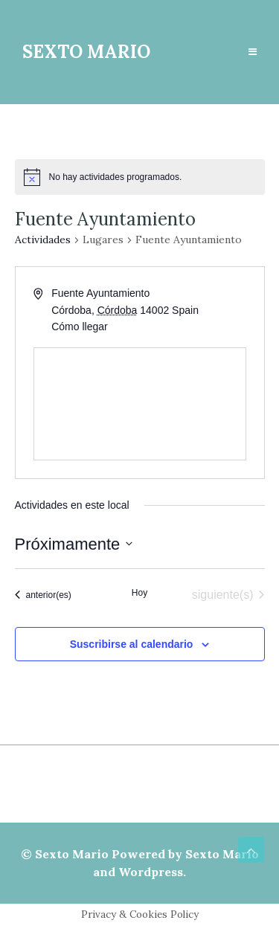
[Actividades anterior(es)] (43, 595)
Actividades (43, 239)
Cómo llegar (79, 326)
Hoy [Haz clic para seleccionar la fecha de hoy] (139, 593)
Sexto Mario (72, 853)
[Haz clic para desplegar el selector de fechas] (74, 544)
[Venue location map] (140, 404)
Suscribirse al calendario (131, 644)
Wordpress (150, 871)
